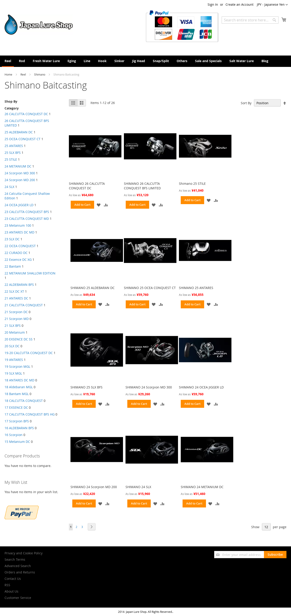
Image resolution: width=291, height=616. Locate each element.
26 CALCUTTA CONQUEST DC (26, 114)
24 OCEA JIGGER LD (19, 205)
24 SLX (9, 187)
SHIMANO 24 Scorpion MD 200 (93, 487)
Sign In (213, 4)
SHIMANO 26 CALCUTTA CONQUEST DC (87, 185)
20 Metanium (15, 332)
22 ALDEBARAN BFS (19, 284)
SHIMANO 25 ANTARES (196, 288)
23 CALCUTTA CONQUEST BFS (27, 212)
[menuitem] (8, 61)
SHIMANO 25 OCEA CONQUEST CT (150, 288)
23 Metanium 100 (18, 225)
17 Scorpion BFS (17, 421)
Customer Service (18, 598)
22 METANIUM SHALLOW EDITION (30, 273)
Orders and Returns (20, 572)
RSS (7, 585)
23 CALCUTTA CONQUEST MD (27, 218)
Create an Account (239, 4)
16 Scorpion (14, 435)
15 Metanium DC (17, 441)
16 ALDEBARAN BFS (20, 428)
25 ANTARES (14, 146)
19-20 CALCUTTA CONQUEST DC (29, 353)
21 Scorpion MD (17, 319)
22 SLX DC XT (14, 291)
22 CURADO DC (16, 253)
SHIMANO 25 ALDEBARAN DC (92, 288)
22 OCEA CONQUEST (20, 246)
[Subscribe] (275, 554)
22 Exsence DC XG (18, 259)
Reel (23, 74)
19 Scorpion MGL (17, 366)
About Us (11, 591)
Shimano (40, 74)
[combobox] (250, 20)
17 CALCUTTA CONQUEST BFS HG (30, 414)
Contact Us (13, 578)
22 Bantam (13, 266)
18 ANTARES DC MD (19, 380)
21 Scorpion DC (16, 312)
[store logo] (39, 25)
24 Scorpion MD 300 (20, 173)
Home (9, 74)
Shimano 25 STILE (192, 183)
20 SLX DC (12, 346)
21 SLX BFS (13, 325)
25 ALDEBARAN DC (19, 132)
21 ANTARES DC (16, 298)
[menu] (145, 61)
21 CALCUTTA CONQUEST (24, 305)
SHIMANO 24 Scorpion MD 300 (148, 387)
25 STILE (11, 159)
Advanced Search (18, 566)
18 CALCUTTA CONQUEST (24, 400)
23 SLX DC (12, 239)
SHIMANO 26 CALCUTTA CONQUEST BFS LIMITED (142, 185)
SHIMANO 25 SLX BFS (86, 387)
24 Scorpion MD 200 (20, 180)
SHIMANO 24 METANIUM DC (202, 487)
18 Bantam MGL (17, 394)
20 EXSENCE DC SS (19, 339)
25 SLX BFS (13, 152)
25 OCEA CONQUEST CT (22, 139)
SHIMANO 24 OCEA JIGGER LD (201, 387)
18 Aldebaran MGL (19, 387)
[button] (272, 4)
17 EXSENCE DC (16, 407)
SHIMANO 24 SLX (138, 487)
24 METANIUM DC (18, 166)
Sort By (246, 103)
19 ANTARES (14, 359)
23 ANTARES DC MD (19, 232)
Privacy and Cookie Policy (24, 553)
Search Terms (15, 559)
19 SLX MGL (13, 373)
